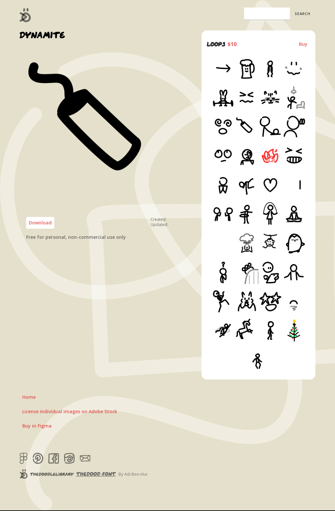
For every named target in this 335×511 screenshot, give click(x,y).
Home (29, 397)
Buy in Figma (37, 426)
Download (40, 223)
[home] (25, 15)
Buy (303, 44)
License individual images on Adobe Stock (69, 411)
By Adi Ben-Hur (133, 474)
